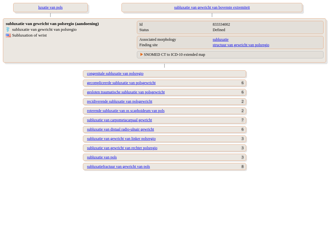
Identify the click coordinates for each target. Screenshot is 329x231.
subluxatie (220, 39)
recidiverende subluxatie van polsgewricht (119, 101)
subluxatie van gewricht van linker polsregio (121, 138)
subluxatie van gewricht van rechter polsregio (122, 148)
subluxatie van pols (102, 157)
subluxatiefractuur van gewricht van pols (118, 166)
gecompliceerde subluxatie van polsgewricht (121, 83)
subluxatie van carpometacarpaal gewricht (119, 120)
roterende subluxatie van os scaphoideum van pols (125, 110)
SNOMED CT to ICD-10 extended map (174, 54)
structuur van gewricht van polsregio (241, 45)
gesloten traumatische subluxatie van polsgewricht (126, 92)
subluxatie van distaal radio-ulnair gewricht (120, 129)
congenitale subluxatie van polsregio (115, 73)
